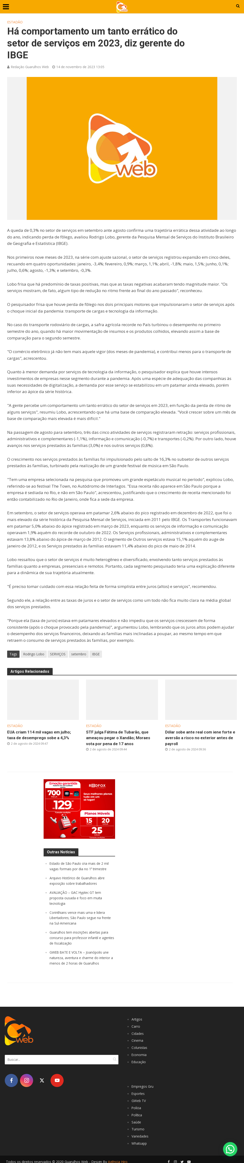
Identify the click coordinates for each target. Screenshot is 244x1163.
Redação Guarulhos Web (30, 67)
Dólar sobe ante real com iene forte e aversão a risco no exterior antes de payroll (200, 738)
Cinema (137, 1038)
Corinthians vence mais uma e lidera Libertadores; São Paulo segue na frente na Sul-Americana (79, 917)
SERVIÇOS (58, 654)
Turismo (138, 1125)
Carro (136, 1024)
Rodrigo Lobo (33, 654)
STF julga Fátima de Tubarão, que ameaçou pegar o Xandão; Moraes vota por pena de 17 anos (121, 738)
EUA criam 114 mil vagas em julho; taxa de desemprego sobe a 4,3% (43, 735)
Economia (139, 1052)
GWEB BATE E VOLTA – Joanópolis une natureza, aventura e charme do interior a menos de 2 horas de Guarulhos (82, 956)
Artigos (137, 1017)
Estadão (15, 22)
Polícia (137, 1104)
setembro (78, 654)
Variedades (141, 1131)
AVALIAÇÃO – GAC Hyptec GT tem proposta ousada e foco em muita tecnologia (78, 898)
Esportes (139, 1090)
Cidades (138, 1031)
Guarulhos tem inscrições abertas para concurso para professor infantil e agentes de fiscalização (81, 937)
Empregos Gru (144, 1083)
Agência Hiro (117, 1157)
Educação (139, 1059)
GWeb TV (139, 1097)
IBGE (96, 654)
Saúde (137, 1118)
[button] (230, 1149)
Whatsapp (140, 1138)
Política (137, 1111)
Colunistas (140, 1045)
